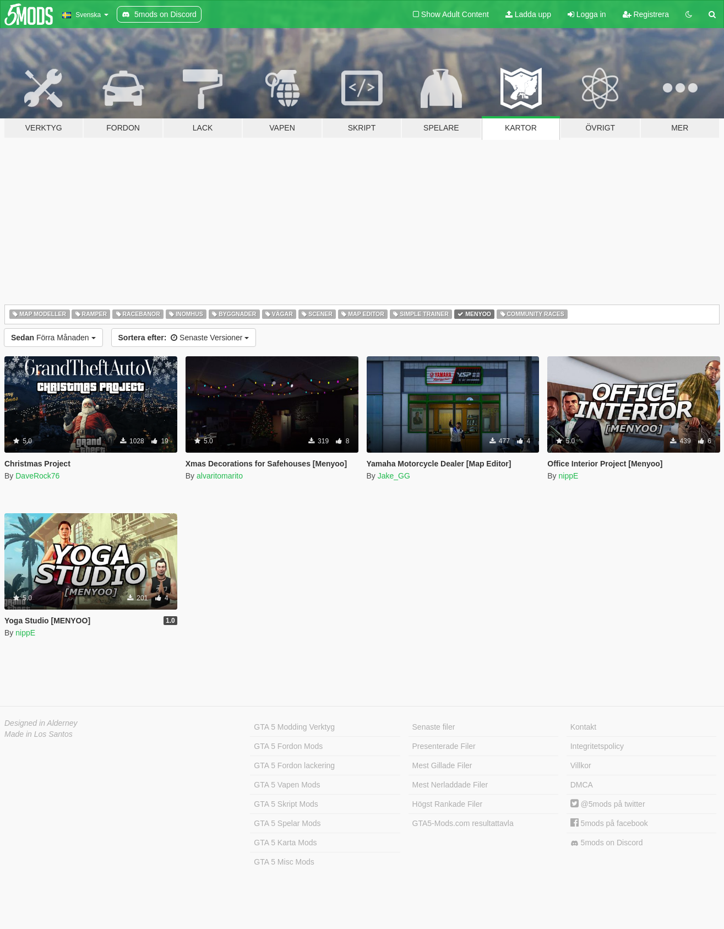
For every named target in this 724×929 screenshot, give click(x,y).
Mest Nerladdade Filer (450, 784)
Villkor (580, 765)
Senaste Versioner (183, 337)
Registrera (646, 14)
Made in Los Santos (38, 734)
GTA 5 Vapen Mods (287, 784)
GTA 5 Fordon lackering (294, 765)
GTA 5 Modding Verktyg (294, 726)
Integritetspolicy (597, 746)
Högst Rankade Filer (447, 804)
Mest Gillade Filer (442, 765)
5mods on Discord (606, 842)
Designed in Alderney (41, 723)
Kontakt (583, 726)
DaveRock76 (37, 475)
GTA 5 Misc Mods (284, 861)
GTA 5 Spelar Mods (287, 823)
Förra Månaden (53, 337)
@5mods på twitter (607, 804)
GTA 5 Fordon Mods (288, 746)
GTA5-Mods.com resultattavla (463, 823)
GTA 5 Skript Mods (286, 804)
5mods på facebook (609, 823)
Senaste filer (433, 726)
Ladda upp (528, 14)
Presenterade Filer (444, 746)
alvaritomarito (220, 475)
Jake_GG (394, 475)
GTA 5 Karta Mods (285, 842)
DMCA (581, 784)
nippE (568, 475)
